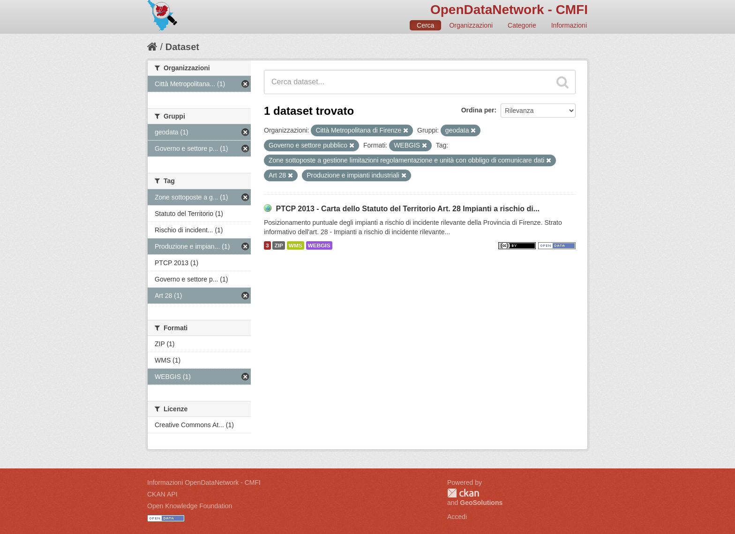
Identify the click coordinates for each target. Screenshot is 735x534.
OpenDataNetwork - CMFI (509, 9)
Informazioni (569, 25)
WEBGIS (319, 245)
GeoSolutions (481, 502)
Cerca (425, 25)
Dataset (182, 47)
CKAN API (162, 494)
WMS (295, 245)
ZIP (278, 245)
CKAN (463, 493)
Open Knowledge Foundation (189, 506)
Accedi (457, 516)
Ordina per (478, 110)
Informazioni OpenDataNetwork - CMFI (204, 482)
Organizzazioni (471, 25)
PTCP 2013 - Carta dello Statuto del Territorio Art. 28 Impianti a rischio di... (408, 209)
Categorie (522, 25)
